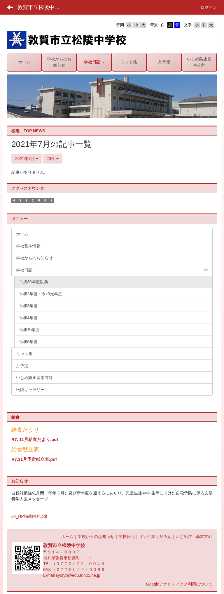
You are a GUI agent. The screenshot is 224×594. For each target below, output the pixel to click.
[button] (94, 62)
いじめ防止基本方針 (194, 536)
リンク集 (147, 536)
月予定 (165, 536)
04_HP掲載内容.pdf (29, 516)
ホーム (67, 536)
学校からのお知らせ (96, 536)
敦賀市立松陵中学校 (41, 7)
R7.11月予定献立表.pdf (34, 459)
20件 (53, 158)
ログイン (209, 7)
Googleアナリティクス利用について (179, 584)
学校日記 (126, 536)
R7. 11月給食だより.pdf (34, 439)
